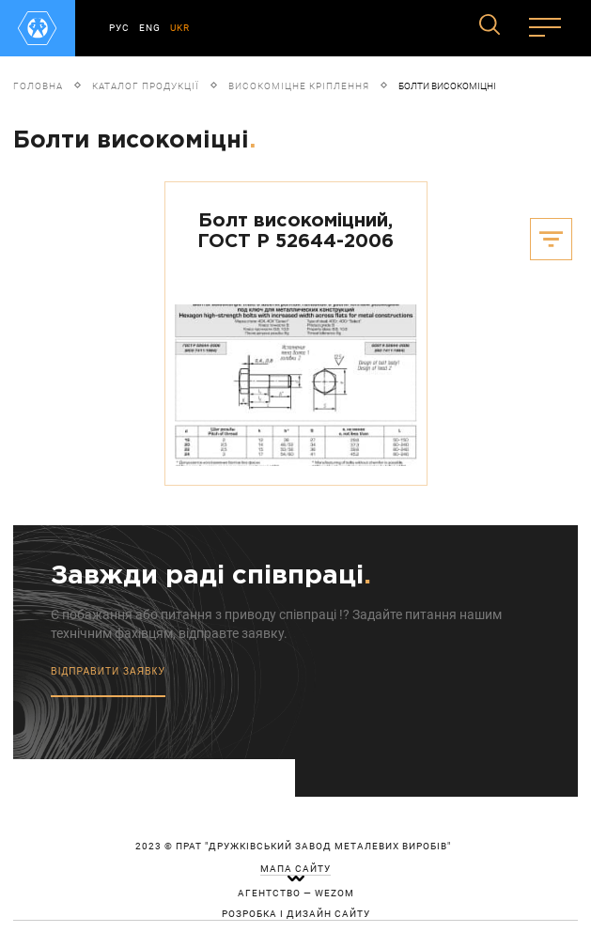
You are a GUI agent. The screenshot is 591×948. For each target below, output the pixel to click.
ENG (150, 28)
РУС (119, 28)
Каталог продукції (145, 86)
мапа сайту (295, 869)
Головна (38, 86)
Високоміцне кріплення (298, 86)
